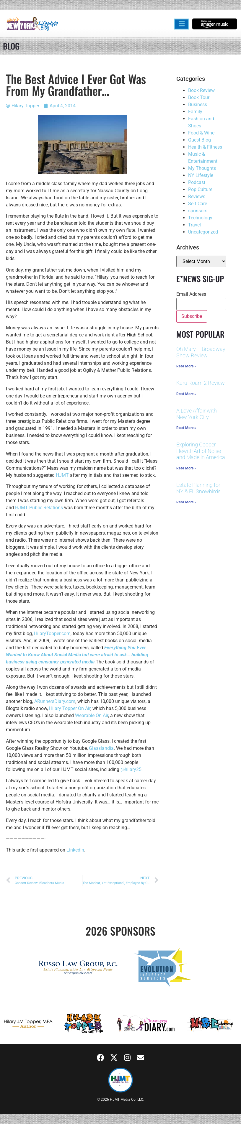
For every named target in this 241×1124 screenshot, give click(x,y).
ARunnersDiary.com (54, 701)
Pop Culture (200, 189)
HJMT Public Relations (39, 507)
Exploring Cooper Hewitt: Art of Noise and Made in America (200, 450)
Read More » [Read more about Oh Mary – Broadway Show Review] (186, 366)
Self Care (197, 203)
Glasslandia (101, 748)
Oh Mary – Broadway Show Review (200, 352)
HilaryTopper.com (52, 633)
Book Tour (198, 97)
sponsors (197, 210)
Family (195, 111)
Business (197, 104)
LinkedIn (75, 850)
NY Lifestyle (200, 175)
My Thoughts (202, 168)
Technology (200, 218)
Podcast (196, 182)
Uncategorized (203, 232)
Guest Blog (199, 140)
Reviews (196, 196)
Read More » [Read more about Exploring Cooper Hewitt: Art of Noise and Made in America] (186, 468)
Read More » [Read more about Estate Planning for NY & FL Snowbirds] (186, 502)
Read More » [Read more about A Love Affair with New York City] (186, 428)
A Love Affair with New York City (196, 413)
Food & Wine (201, 133)
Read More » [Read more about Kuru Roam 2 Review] (186, 394)
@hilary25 (130, 769)
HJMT (62, 475)
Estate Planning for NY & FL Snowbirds (198, 488)
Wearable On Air (91, 715)
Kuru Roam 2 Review (200, 383)
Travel (194, 225)
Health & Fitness (205, 147)
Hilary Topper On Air (69, 708)
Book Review (201, 90)
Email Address (191, 294)
